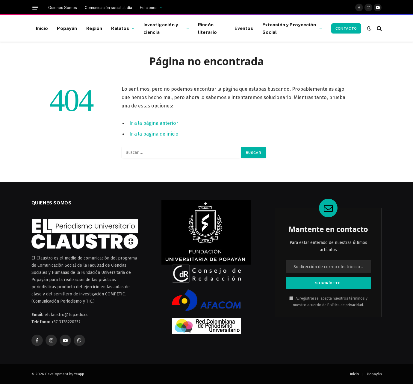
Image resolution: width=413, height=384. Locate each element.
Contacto (346, 28)
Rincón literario (207, 28)
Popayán (67, 28)
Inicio (42, 28)
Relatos (120, 28)
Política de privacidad (345, 305)
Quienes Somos (62, 7)
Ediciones (149, 7)
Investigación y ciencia (160, 28)
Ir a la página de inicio (153, 134)
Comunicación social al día (108, 7)
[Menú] (35, 8)
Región (94, 28)
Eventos (244, 28)
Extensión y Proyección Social (289, 28)
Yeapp (79, 374)
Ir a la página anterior (153, 123)
